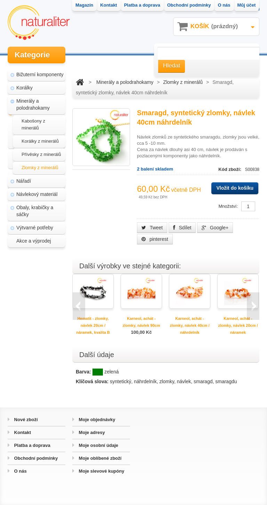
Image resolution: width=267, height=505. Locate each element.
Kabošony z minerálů (33, 123)
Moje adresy (91, 432)
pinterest (154, 239)
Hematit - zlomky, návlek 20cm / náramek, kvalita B (93, 325)
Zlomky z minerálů (40, 166)
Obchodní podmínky (35, 458)
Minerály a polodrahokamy (33, 103)
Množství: (228, 206)
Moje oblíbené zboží (99, 458)
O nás (20, 471)
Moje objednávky (96, 419)
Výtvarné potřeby (34, 226)
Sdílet (182, 227)
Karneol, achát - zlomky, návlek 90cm (141, 322)
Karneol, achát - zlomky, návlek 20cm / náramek (238, 325)
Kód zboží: (230, 169)
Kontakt (22, 432)
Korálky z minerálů (40, 139)
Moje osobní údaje (98, 445)
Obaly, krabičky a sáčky (34, 209)
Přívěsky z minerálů (41, 153)
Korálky (24, 86)
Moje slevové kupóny (101, 471)
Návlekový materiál (36, 193)
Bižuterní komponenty (39, 73)
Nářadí (23, 179)
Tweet (152, 227)
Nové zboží (25, 419)
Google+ (215, 227)
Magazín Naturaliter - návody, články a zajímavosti (38, 282)
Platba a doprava (31, 445)
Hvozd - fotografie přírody (39, 325)
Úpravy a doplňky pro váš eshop (39, 305)
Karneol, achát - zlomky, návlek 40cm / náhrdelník (189, 325)
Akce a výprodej (33, 239)
